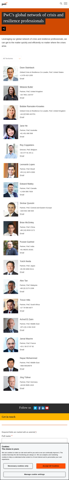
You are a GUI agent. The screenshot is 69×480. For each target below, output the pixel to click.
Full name (7, 436)
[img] (4, 29)
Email (22, 79)
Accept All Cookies (51, 466)
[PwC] (4, 3)
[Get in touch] (34, 417)
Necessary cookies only (18, 466)
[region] (34, 461)
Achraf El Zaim (26, 319)
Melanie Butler (26, 87)
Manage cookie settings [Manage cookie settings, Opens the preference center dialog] (34, 474)
